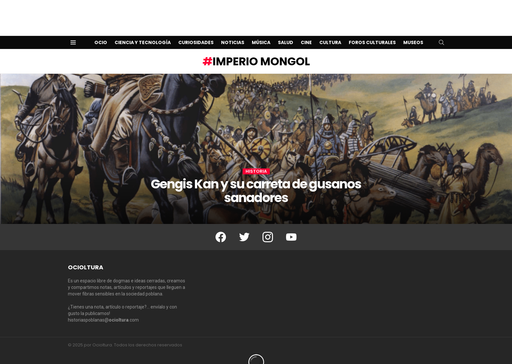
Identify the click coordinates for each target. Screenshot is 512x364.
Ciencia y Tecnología (143, 32)
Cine (306, 32)
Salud (285, 32)
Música (261, 32)
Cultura (330, 32)
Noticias (232, 32)
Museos (413, 32)
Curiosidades (196, 32)
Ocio (100, 32)
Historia (256, 161)
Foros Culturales (372, 32)
